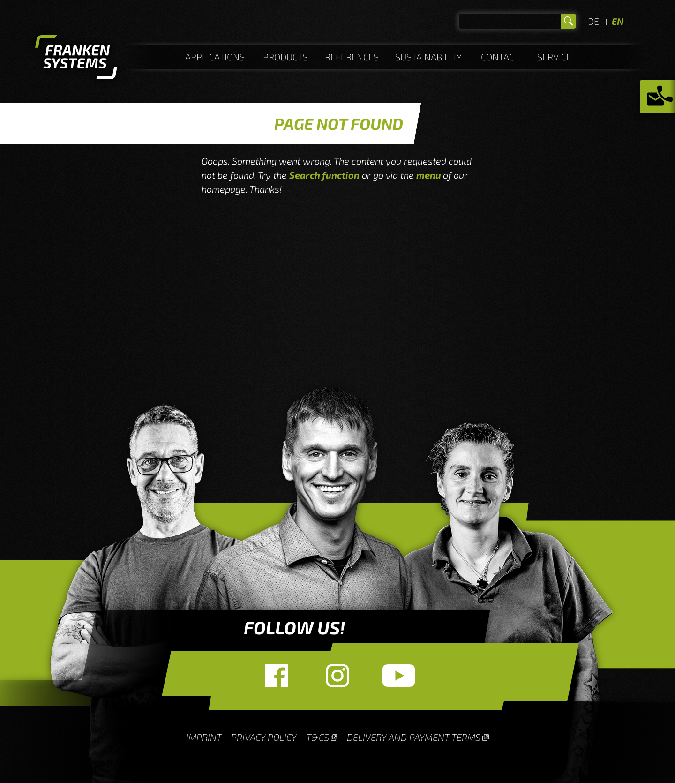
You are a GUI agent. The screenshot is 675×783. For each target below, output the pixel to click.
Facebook (276, 675)
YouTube (398, 675)
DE (593, 21)
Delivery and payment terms (413, 737)
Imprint (204, 737)
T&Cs (317, 737)
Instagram (337, 675)
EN (617, 21)
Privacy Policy (264, 737)
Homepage (76, 58)
